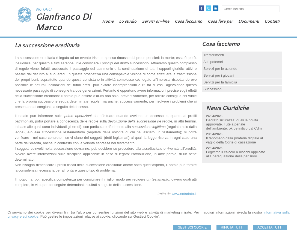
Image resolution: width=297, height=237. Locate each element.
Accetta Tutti (270, 227)
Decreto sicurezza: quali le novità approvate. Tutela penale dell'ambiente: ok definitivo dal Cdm (234, 124)
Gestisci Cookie (192, 227)
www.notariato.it (184, 194)
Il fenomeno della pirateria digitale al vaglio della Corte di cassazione (234, 140)
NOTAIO (43, 9)
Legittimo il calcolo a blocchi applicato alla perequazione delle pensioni (235, 154)
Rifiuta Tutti (232, 227)
